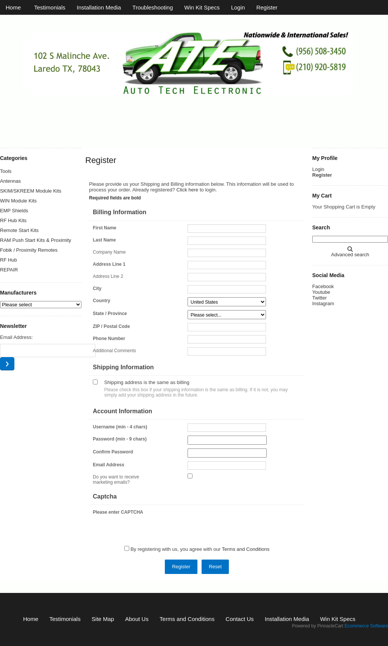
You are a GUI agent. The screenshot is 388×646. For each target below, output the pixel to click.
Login (238, 7)
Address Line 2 (108, 276)
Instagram (323, 303)
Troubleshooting (152, 7)
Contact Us (239, 619)
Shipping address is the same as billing (146, 382)
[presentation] (245, 523)
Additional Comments (114, 350)
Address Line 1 (109, 264)
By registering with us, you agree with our (199, 549)
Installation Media (99, 7)
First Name (104, 227)
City (97, 288)
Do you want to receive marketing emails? (116, 479)
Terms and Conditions (246, 549)
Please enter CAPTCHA (118, 512)
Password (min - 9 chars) (120, 439)
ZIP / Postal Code (111, 326)
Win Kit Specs (201, 7)
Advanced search (350, 254)
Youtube (321, 292)
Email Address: (16, 337)
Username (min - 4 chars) (120, 427)
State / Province (110, 313)
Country (101, 300)
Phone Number (109, 338)
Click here (188, 190)
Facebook (323, 286)
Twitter (319, 298)
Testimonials (50, 7)
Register (266, 7)
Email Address (108, 464)
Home (13, 7)
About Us (137, 619)
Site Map (103, 619)
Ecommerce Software (366, 626)
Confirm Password (113, 452)
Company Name (109, 252)
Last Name (104, 240)
